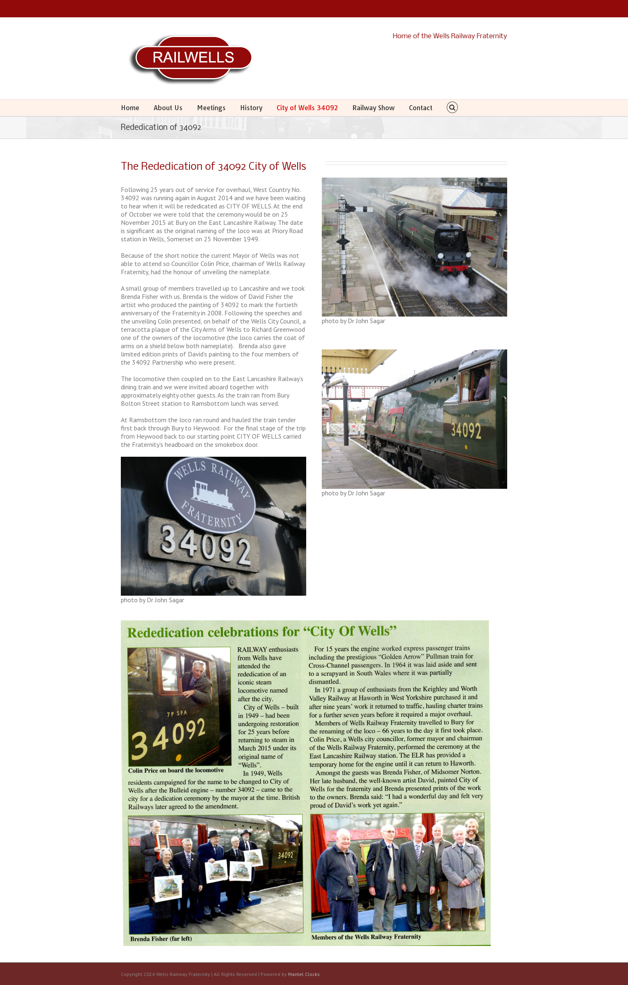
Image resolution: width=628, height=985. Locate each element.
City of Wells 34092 (307, 108)
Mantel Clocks (304, 974)
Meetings (211, 108)
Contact (420, 108)
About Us (168, 108)
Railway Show (373, 108)
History (251, 108)
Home (130, 108)
